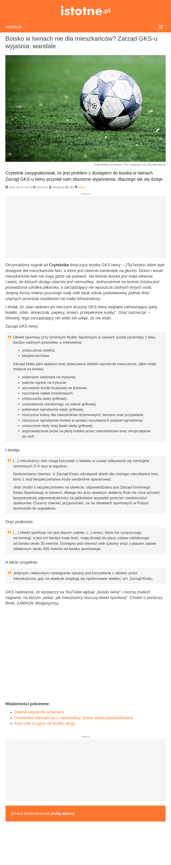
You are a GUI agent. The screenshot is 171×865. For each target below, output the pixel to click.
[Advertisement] (85, 229)
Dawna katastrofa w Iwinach (39, 712)
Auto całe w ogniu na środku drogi (44, 723)
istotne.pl (86, 10)
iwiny (81, 187)
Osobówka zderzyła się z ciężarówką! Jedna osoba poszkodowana (73, 718)
